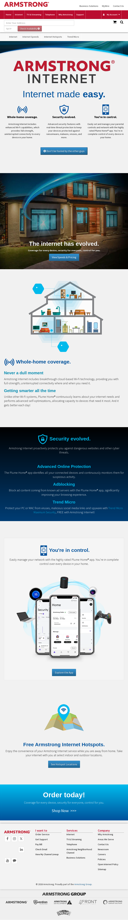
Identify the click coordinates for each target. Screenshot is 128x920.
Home (8, 14)
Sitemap (102, 869)
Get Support (41, 839)
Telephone (50, 14)
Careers (102, 854)
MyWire (105, 5)
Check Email (41, 849)
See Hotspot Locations (64, 764)
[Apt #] (10, 28)
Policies (102, 859)
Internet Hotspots (53, 36)
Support (80, 14)
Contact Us (118, 5)
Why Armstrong (65, 14)
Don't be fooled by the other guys (64, 151)
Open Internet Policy (108, 864)
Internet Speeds (30, 36)
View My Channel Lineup (47, 854)
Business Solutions (89, 5)
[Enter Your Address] (39, 23)
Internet (19, 14)
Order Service (42, 834)
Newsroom (103, 849)
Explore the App (64, 672)
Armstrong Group (83, 884)
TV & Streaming (33, 14)
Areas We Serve (106, 839)
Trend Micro (73, 36)
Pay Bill (38, 844)
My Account (110, 14)
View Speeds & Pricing (64, 257)
